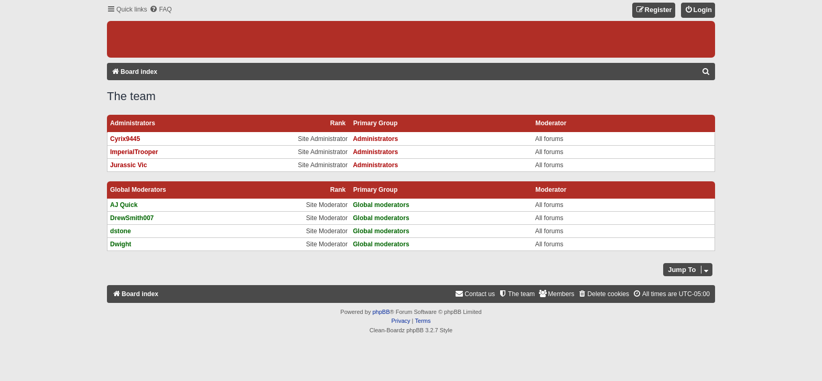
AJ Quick (123, 205)
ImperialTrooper (134, 152)
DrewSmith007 (132, 218)
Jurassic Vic (128, 165)
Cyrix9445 (125, 139)
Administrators (132, 123)
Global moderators (138, 189)
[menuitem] (160, 10)
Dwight (120, 244)
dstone (120, 231)
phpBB (381, 312)
